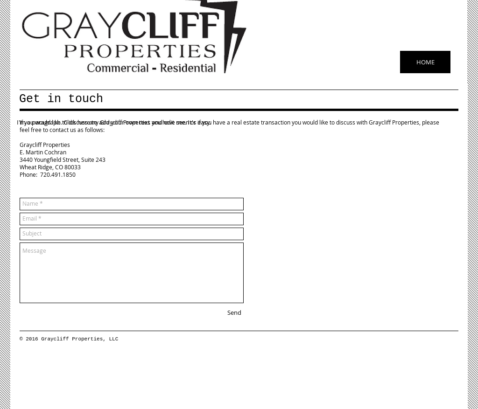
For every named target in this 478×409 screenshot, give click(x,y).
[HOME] (425, 62)
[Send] (234, 313)
